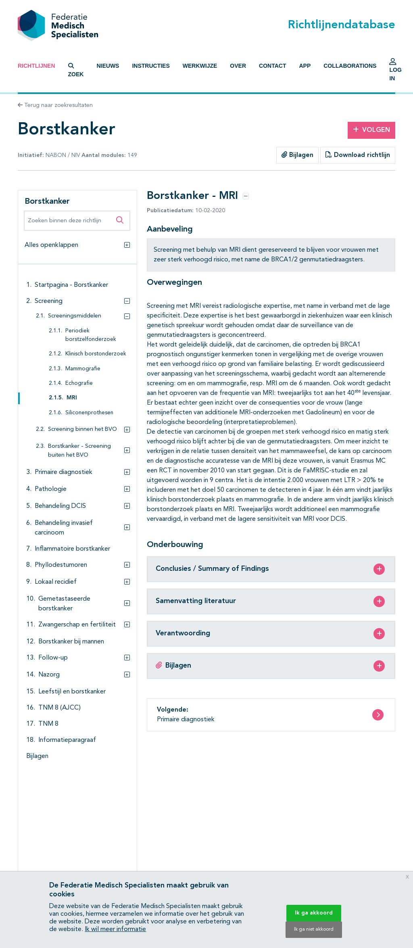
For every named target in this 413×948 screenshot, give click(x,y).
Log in (395, 72)
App (305, 66)
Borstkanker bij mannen (71, 642)
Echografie (79, 383)
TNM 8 (48, 724)
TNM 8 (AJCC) (59, 708)
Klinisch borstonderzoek (95, 354)
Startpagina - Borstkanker (71, 285)
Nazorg (49, 675)
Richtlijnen (36, 66)
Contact (272, 66)
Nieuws (107, 66)
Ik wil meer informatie (115, 929)
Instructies (150, 66)
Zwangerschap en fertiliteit (77, 625)
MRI (72, 398)
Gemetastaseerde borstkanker (64, 604)
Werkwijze (200, 66)
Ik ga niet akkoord (314, 929)
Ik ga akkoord (314, 913)
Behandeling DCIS (60, 506)
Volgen (371, 130)
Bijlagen (297, 155)
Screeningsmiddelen (74, 316)
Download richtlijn (357, 155)
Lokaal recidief (56, 582)
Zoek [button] (76, 70)
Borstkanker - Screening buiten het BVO (79, 450)
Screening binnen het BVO (82, 429)
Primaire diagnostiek (63, 472)
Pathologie (51, 489)
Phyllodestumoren (61, 565)
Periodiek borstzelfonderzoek (90, 335)
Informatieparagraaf (67, 740)
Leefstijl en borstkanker (72, 692)
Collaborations (349, 66)
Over (238, 66)
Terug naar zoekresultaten (55, 105)
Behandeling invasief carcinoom (64, 528)
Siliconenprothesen (89, 413)
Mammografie (82, 369)
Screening (49, 301)
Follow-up (53, 658)
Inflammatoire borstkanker (72, 549)
